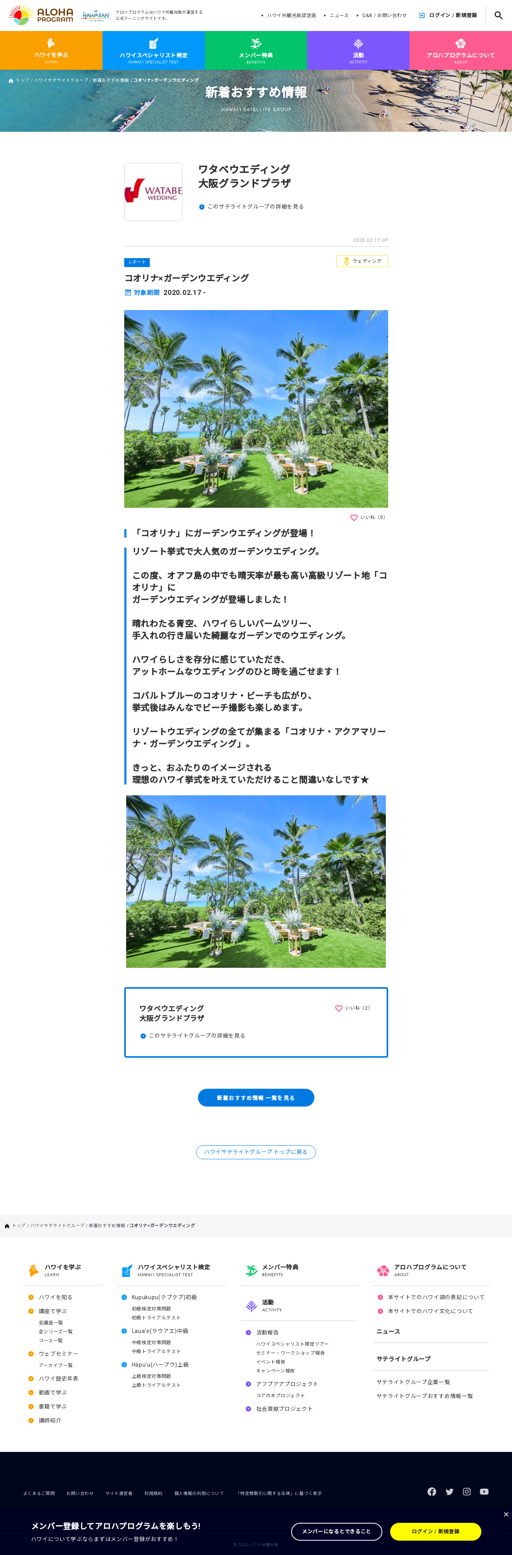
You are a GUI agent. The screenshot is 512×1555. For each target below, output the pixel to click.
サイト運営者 (119, 1493)
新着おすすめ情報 (111, 80)
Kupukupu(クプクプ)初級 (164, 1297)
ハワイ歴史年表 (59, 1379)
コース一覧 (51, 1340)
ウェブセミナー (59, 1354)
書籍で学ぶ (53, 1406)
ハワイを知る (56, 1297)
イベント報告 (271, 1362)
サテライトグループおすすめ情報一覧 (425, 1396)
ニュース (339, 15)
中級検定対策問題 (152, 1342)
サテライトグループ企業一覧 (413, 1382)
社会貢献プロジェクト (284, 1409)
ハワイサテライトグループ (61, 80)
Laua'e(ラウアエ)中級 (160, 1331)
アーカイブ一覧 (56, 1365)
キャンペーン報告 (275, 1371)
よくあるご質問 (39, 1493)
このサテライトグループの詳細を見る (256, 206)
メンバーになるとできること (336, 1531)
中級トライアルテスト (156, 1351)
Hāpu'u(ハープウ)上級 (160, 1365)
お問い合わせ (80, 1493)
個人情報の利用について (199, 1493)
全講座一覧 (51, 1323)
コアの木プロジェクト (280, 1395)
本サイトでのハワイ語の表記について (436, 1297)
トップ (23, 80)
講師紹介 (50, 1420)
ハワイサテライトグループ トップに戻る (256, 1152)
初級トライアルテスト (156, 1318)
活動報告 (267, 1332)
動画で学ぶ (53, 1393)
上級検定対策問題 (152, 1376)
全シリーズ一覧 (56, 1331)
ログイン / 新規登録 (453, 15)
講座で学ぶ (53, 1311)
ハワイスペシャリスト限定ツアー (293, 1344)
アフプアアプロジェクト (287, 1384)
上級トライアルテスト (156, 1385)
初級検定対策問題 (152, 1309)
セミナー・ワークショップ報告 (290, 1353)
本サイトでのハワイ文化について (431, 1311)
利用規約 (153, 1493)
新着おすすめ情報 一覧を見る (256, 1098)
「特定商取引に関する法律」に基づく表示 (279, 1493)
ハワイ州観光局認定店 (291, 15)
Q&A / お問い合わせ (384, 15)
